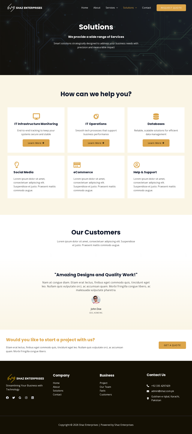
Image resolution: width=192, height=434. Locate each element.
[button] (171, 7)
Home (87, 7)
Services (113, 7)
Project (104, 383)
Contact (146, 7)
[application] (117, 7)
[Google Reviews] (20, 397)
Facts (102, 390)
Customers (106, 394)
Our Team (105, 387)
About (99, 7)
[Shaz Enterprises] (25, 7)
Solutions (131, 7)
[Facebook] (7, 397)
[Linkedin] (32, 397)
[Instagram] (26, 397)
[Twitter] (13, 397)
